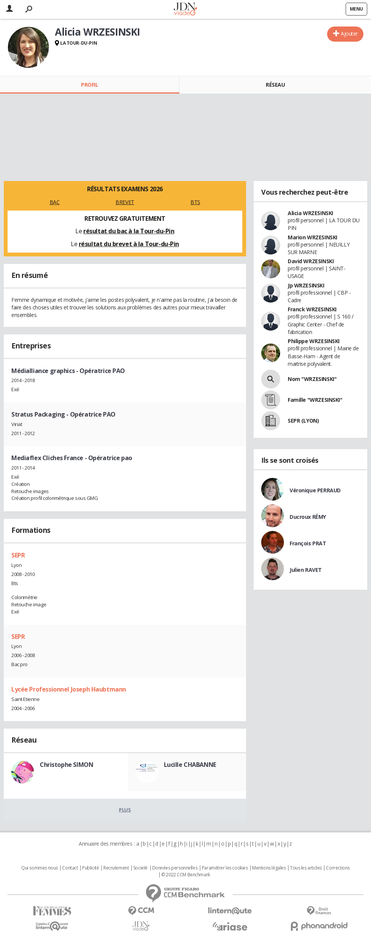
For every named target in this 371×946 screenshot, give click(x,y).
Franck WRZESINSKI (312, 309)
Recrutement (116, 868)
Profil (89, 84)
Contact (70, 868)
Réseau (275, 84)
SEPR (18, 555)
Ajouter (349, 33)
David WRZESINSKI (311, 261)
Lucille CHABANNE (190, 764)
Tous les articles (306, 868)
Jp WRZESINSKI (306, 285)
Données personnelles (175, 868)
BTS (195, 202)
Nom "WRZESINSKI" (312, 378)
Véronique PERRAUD (315, 490)
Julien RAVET (306, 569)
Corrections (337, 868)
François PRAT (308, 543)
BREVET (124, 202)
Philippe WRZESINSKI (314, 341)
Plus (125, 809)
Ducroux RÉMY (308, 516)
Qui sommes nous (39, 868)
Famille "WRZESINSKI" (315, 399)
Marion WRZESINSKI (312, 237)
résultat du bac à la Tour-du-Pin (129, 231)
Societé (140, 868)
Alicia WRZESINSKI (310, 213)
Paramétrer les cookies (225, 868)
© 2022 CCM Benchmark (185, 874)
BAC (55, 202)
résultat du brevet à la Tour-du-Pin (129, 244)
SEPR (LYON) (303, 420)
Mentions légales (268, 868)
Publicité (90, 868)
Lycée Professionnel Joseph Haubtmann (68, 689)
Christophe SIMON (66, 764)
